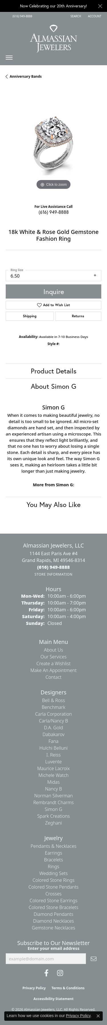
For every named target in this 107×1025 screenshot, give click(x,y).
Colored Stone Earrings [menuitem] (54, 900)
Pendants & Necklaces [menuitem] (53, 846)
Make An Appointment (54, 670)
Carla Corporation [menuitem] (53, 714)
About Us (53, 650)
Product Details (53, 370)
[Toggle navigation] (9, 59)
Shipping (30, 316)
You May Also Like (53, 504)
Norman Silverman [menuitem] (53, 795)
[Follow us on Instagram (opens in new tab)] (60, 973)
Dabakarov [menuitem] (53, 734)
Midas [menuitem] (53, 782)
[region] (53, 143)
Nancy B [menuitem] (53, 789)
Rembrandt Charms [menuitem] (53, 802)
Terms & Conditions (67, 988)
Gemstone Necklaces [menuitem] (53, 928)
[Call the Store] (53, 567)
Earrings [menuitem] (53, 853)
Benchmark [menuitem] (53, 707)
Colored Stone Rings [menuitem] (53, 880)
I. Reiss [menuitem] (53, 755)
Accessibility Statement (53, 998)
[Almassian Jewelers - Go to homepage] (53, 36)
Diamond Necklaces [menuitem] (53, 921)
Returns (78, 316)
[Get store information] (53, 574)
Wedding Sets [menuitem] (53, 873)
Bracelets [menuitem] (53, 860)
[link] (21, 16)
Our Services (53, 657)
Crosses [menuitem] (53, 894)
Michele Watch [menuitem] (54, 775)
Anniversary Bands (26, 76)
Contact (53, 677)
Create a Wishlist (54, 663)
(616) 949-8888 (54, 212)
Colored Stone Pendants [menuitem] (54, 887)
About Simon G (53, 386)
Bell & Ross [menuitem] (53, 700)
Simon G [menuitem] (53, 809)
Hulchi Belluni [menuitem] (53, 748)
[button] (75, 16)
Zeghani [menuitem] (53, 823)
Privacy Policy (34, 988)
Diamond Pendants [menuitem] (53, 914)
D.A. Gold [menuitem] (53, 727)
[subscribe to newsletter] (93, 958)
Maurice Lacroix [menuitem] (53, 768)
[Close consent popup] (98, 1016)
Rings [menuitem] (53, 866)
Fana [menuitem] (53, 741)
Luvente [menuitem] (53, 761)
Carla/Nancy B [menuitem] (53, 721)
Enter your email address (53, 948)
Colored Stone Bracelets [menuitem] (53, 907)
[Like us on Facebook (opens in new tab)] (46, 973)
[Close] (100, 6)
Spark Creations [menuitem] (53, 816)
